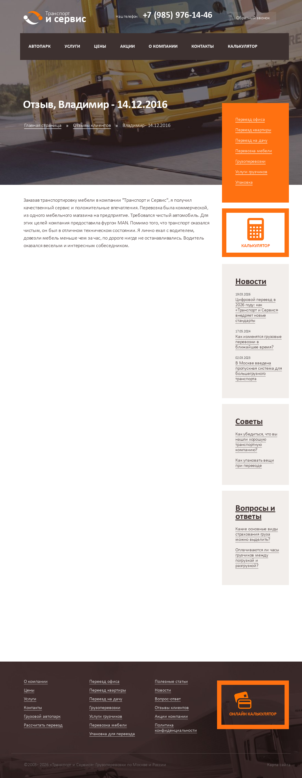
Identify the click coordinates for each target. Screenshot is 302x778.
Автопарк (40, 46)
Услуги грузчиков (251, 172)
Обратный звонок (253, 18)
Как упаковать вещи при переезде (254, 463)
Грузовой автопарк (42, 716)
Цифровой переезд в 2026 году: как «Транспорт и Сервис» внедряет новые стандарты (256, 310)
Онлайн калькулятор (253, 714)
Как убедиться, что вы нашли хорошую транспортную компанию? (256, 442)
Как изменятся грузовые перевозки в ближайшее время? (258, 342)
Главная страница (42, 125)
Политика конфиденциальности (176, 728)
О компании (163, 46)
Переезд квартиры (253, 130)
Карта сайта (279, 765)
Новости (163, 690)
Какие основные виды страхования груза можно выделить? (256, 534)
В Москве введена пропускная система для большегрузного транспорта (258, 371)
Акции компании (171, 716)
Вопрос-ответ (168, 699)
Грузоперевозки (250, 161)
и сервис (65, 16)
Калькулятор (242, 46)
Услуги (72, 46)
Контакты (202, 46)
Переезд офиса (250, 119)
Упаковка (244, 182)
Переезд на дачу (251, 140)
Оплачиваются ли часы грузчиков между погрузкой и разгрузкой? (257, 558)
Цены (100, 46)
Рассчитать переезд (43, 725)
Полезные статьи (171, 681)
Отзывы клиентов (92, 125)
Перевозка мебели (253, 151)
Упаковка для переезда (112, 734)
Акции (127, 46)
